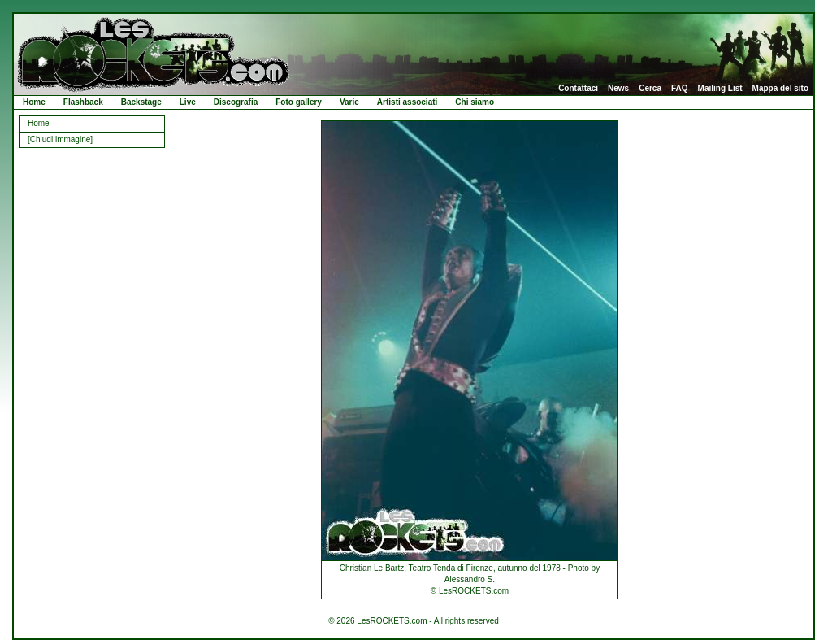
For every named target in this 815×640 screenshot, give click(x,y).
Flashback (83, 102)
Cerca (650, 89)
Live (188, 102)
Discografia (236, 102)
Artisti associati (407, 102)
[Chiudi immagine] (60, 139)
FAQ (679, 89)
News (618, 89)
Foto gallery (298, 102)
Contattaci (578, 89)
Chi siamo (474, 102)
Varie (349, 102)
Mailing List (720, 89)
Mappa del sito (780, 89)
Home (34, 102)
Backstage (141, 102)
